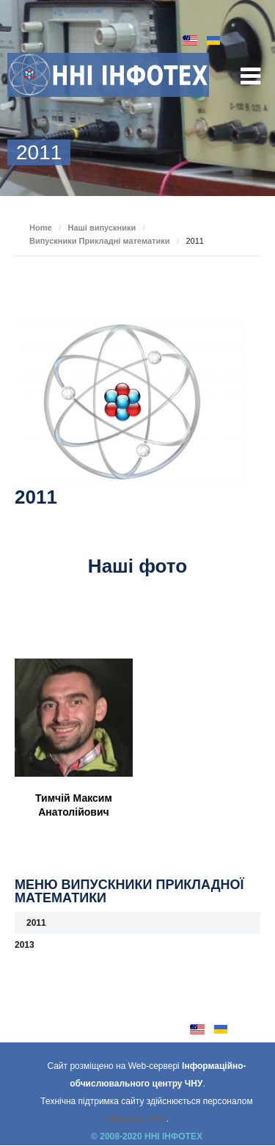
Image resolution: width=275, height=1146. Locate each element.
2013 (24, 945)
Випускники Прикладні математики (99, 240)
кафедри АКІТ (136, 1119)
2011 (36, 923)
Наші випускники (102, 227)
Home (40, 227)
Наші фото (137, 566)
